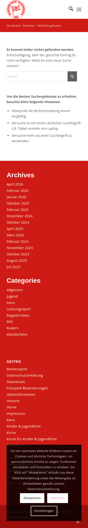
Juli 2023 (13, 266)
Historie (13, 400)
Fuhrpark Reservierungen (27, 388)
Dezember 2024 (20, 216)
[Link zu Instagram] (77, 522)
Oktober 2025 (18, 203)
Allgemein (15, 289)
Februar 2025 (17, 209)
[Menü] (79, 9)
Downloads (16, 381)
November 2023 (20, 247)
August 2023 (17, 260)
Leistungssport (19, 308)
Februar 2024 (17, 241)
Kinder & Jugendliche (24, 426)
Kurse (11, 432)
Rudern (13, 328)
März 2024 (15, 235)
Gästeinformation (21, 394)
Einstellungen (44, 511)
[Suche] (68, 9)
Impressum (16, 413)
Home (11, 407)
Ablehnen (57, 498)
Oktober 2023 (18, 254)
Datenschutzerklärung (25, 375)
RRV (10, 321)
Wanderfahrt (17, 334)
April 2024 (15, 228)
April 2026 (15, 184)
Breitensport (17, 369)
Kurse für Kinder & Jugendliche (32, 438)
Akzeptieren (32, 498)
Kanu (11, 302)
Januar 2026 (16, 196)
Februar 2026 (17, 190)
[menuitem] (68, 9)
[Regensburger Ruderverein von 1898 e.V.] (36, 9)
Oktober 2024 (18, 222)
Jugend (12, 296)
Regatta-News (18, 315)
